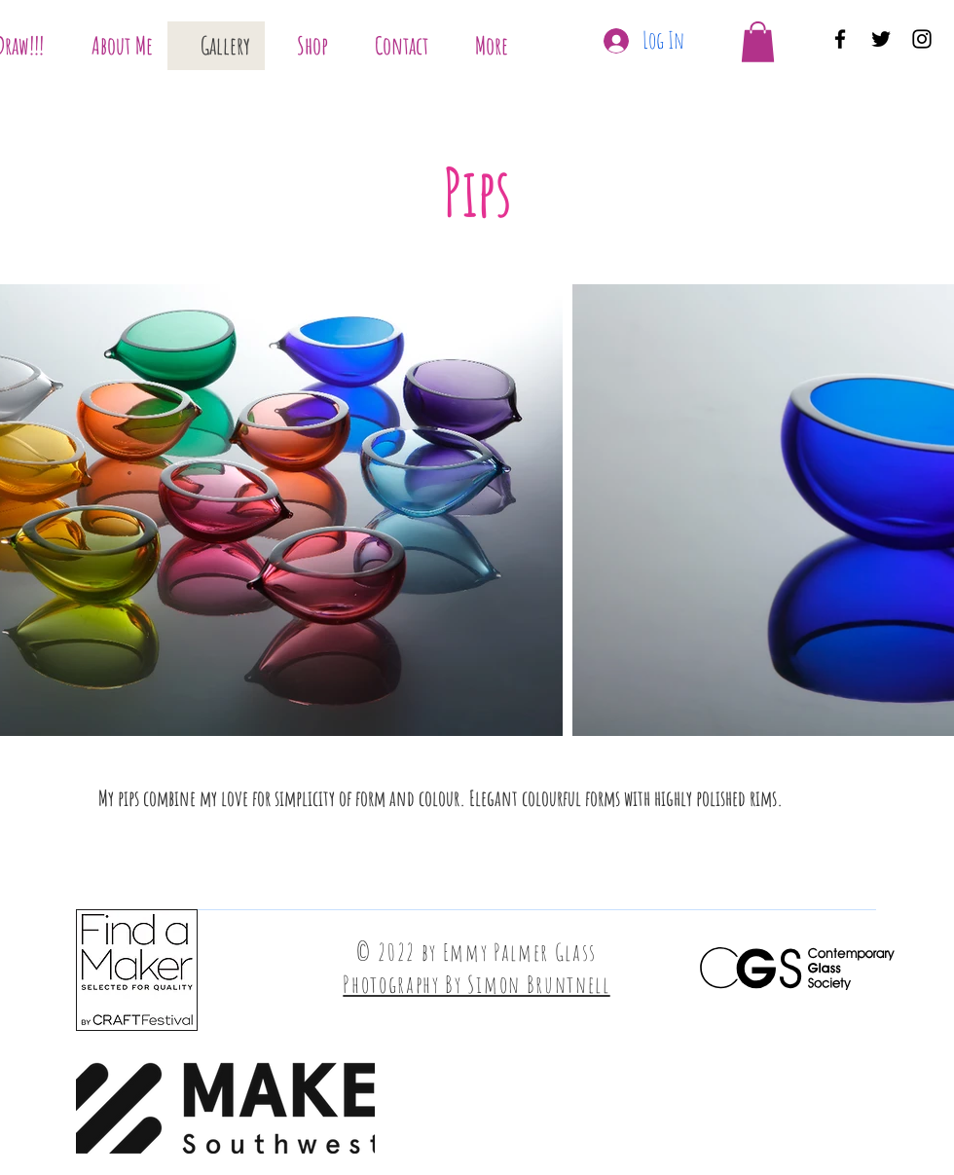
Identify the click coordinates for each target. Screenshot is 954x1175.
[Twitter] (881, 39)
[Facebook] (840, 39)
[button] (758, 41)
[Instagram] (922, 39)
